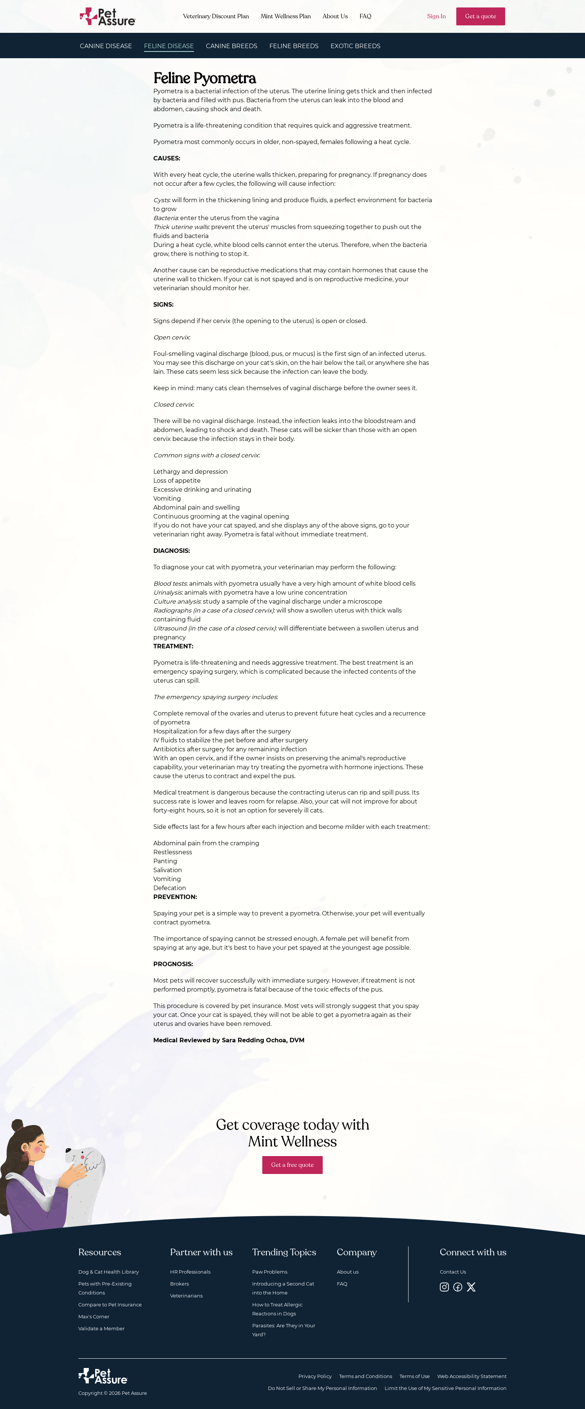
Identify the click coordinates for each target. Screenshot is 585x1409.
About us (348, 1272)
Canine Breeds (231, 46)
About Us (335, 16)
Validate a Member (101, 1328)
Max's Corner (93, 1316)
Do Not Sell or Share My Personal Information (322, 1388)
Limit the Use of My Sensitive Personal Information (446, 1388)
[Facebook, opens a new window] (457, 1286)
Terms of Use (415, 1376)
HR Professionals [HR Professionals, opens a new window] (190, 1272)
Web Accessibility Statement (472, 1376)
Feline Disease (169, 46)
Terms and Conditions (365, 1376)
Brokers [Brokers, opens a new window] (179, 1284)
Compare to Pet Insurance (110, 1305)
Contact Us (453, 1272)
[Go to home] (108, 15)
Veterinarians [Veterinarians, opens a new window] (186, 1296)
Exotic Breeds (356, 46)
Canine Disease (106, 46)
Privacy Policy (315, 1376)
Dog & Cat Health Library (108, 1272)
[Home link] (103, 1376)
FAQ (365, 16)
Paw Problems (269, 1272)
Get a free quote (292, 1165)
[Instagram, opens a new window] (444, 1286)
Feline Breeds (294, 46)
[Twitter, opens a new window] (471, 1286)
